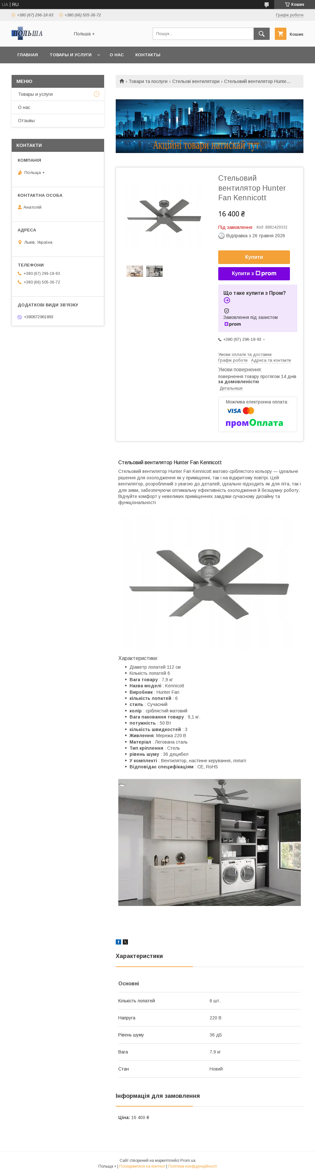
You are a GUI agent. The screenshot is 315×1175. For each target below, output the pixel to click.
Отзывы (26, 120)
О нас (117, 54)
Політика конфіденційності (192, 1166)
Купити (254, 257)
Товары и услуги (71, 54)
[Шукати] (262, 34)
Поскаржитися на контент (142, 1166)
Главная (27, 54)
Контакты (147, 54)
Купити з (254, 273)
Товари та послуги (148, 81)
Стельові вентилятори (196, 81)
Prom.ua (187, 1160)
